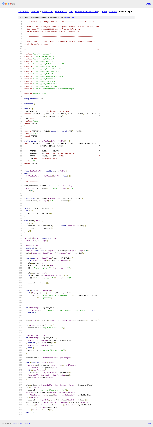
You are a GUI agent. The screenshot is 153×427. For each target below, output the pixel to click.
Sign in (148, 4)
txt (143, 423)
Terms (27, 423)
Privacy (20, 423)
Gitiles (14, 423)
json (149, 423)
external (35, 11)
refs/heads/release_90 (86, 11)
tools (104, 11)
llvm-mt (113, 11)
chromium (23, 11)
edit (74, 17)
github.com (47, 11)
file (67, 17)
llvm (71, 11)
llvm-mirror (61, 11)
